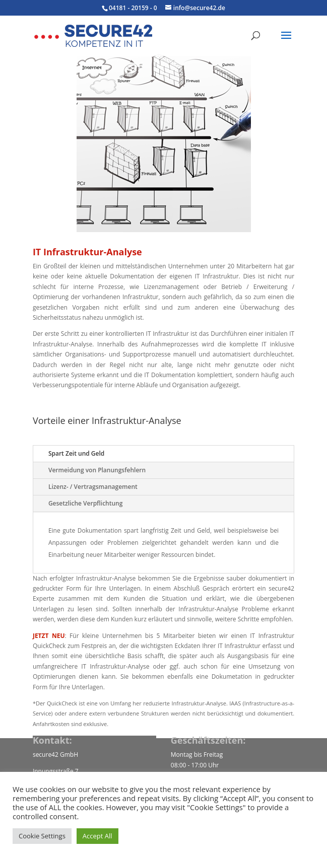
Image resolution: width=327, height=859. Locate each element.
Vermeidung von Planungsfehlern (97, 470)
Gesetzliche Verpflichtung (85, 503)
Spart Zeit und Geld (76, 453)
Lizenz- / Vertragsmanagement (93, 486)
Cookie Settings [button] (42, 835)
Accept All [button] (97, 835)
